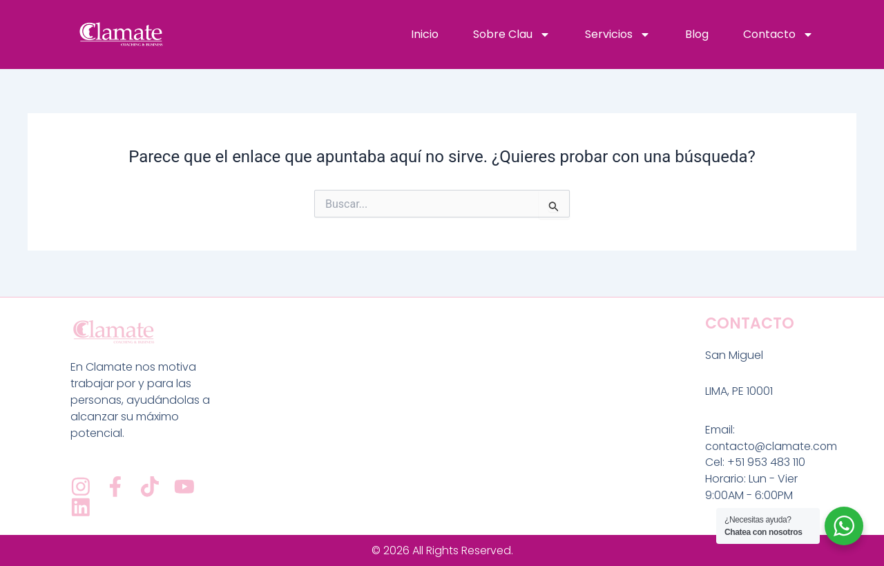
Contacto (778, 34)
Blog (697, 34)
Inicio (425, 34)
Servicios (618, 34)
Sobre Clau (511, 34)
